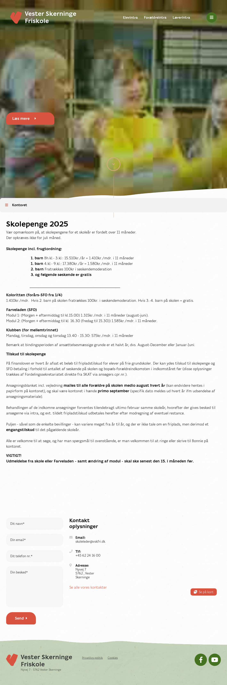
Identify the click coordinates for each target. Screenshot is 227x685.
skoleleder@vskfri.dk (90, 541)
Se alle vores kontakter (88, 587)
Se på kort (203, 592)
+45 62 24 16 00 (87, 555)
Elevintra (130, 17)
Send (21, 618)
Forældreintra (155, 17)
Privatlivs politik (92, 657)
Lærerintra (181, 17)
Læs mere (24, 119)
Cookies (113, 657)
